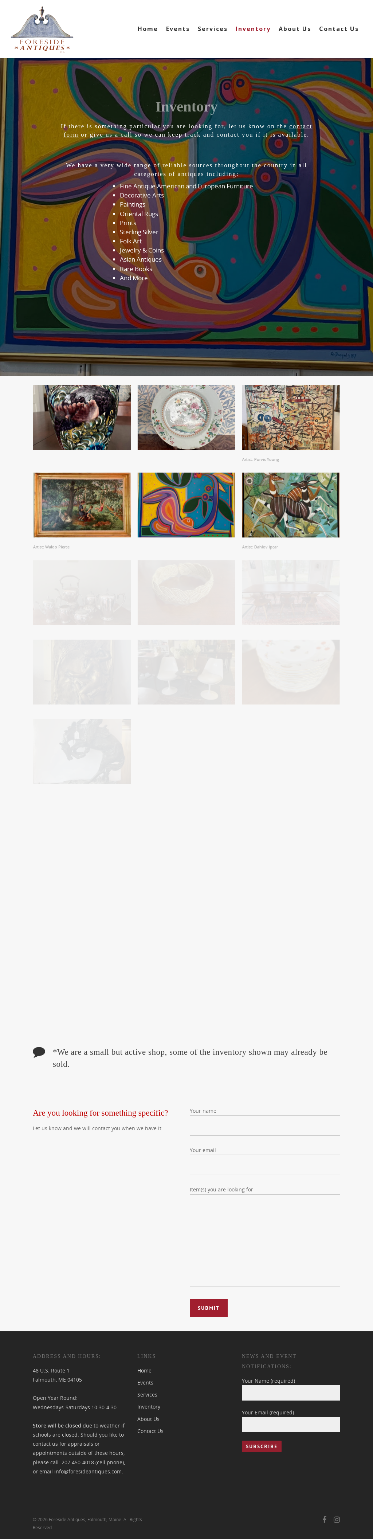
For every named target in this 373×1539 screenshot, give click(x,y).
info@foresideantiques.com (88, 1471)
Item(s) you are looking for (265, 1237)
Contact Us (339, 29)
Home (148, 29)
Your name (265, 1121)
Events (178, 29)
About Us (295, 29)
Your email (265, 1161)
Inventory (253, 29)
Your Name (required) (291, 1389)
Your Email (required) (291, 1420)
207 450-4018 (78, 1462)
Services (213, 29)
